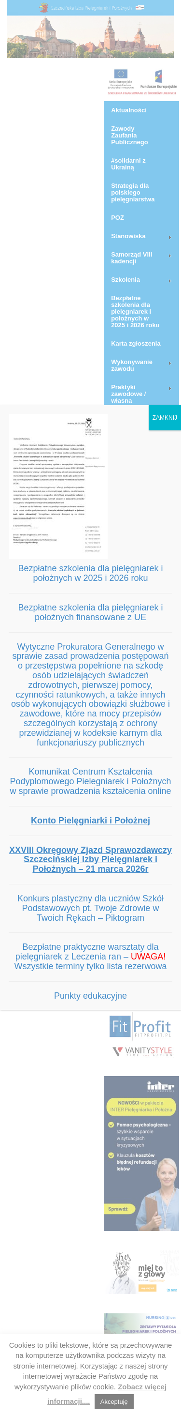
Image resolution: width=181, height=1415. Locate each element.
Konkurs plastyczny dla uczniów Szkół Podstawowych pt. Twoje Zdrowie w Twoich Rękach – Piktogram (90, 908)
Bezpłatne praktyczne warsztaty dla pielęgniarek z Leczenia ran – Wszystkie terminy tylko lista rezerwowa (90, 956)
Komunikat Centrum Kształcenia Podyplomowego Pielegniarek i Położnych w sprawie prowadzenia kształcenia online (90, 781)
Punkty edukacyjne (90, 996)
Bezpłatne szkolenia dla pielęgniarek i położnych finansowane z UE (90, 612)
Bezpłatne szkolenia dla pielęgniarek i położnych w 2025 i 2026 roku (90, 573)
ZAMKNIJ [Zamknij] (165, 417)
